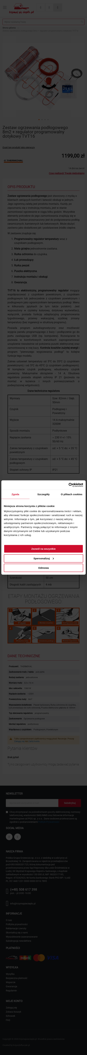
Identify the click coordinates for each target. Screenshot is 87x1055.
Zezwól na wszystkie (43, 548)
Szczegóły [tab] (43, 494)
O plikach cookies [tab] (71, 494)
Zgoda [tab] (15, 494)
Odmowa (43, 567)
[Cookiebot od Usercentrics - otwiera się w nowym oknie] (68, 485)
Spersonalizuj (44, 558)
